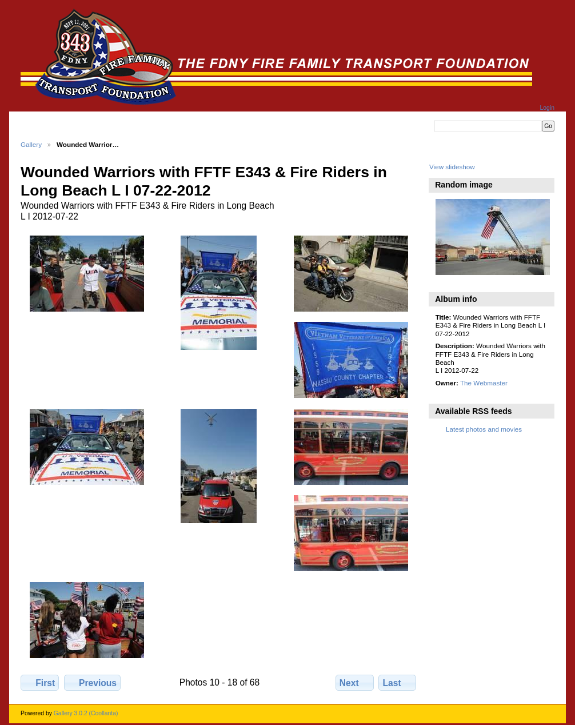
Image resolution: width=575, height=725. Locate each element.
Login (547, 108)
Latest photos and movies (484, 429)
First (40, 683)
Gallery (31, 144)
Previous (92, 683)
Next (355, 683)
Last (397, 683)
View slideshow (452, 166)
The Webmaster (484, 383)
